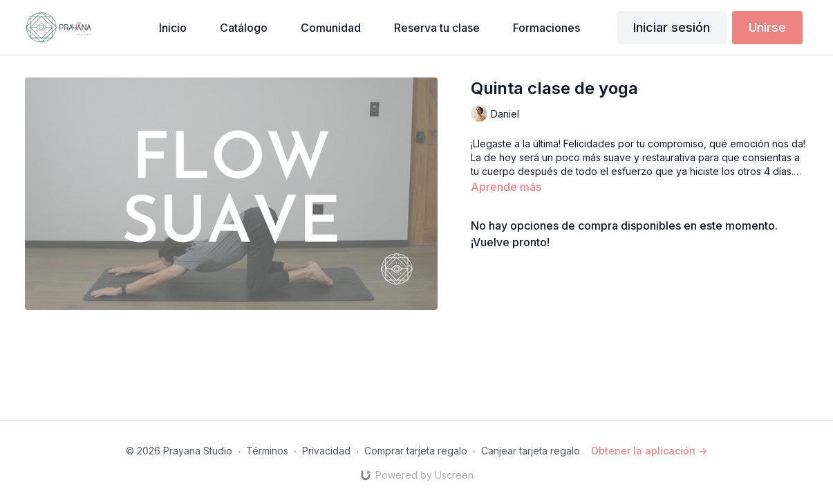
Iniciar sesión (671, 27)
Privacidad (326, 450)
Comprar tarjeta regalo (415, 450)
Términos (267, 450)
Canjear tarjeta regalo (530, 450)
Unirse (767, 27)
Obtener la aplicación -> (649, 450)
